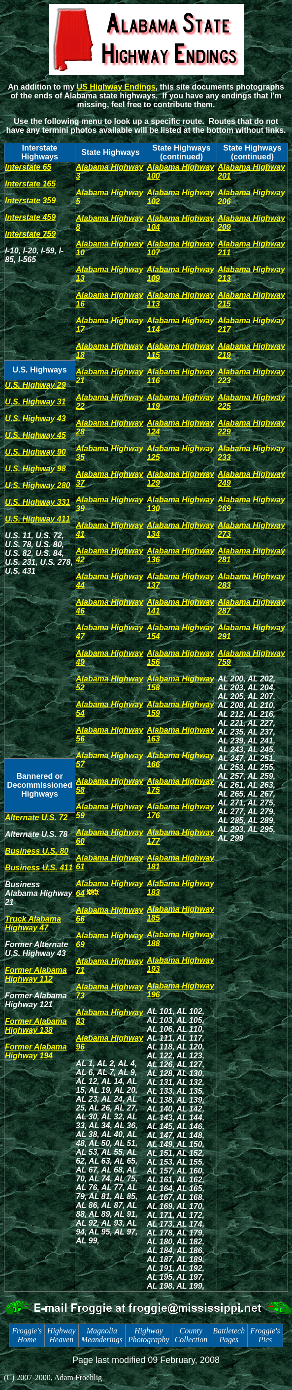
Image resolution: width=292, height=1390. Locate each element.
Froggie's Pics (265, 1335)
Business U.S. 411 (39, 868)
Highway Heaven (61, 1335)
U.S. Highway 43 (35, 418)
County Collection (191, 1335)
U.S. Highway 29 (35, 385)
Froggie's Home (27, 1335)
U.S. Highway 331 (37, 502)
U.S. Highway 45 (35, 435)
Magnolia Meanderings (102, 1335)
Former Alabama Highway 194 (36, 1051)
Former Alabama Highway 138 (36, 1025)
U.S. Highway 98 (35, 468)
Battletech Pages (229, 1335)
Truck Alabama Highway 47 (33, 923)
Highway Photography (148, 1335)
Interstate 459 (30, 217)
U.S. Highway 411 (37, 519)
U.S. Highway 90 (35, 452)
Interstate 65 (28, 167)
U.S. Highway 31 (35, 402)
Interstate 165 (30, 184)
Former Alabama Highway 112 (36, 974)
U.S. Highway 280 (37, 485)
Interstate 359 (30, 200)
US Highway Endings (116, 87)
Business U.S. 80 (36, 851)
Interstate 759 (30, 234)
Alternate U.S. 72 (36, 817)
